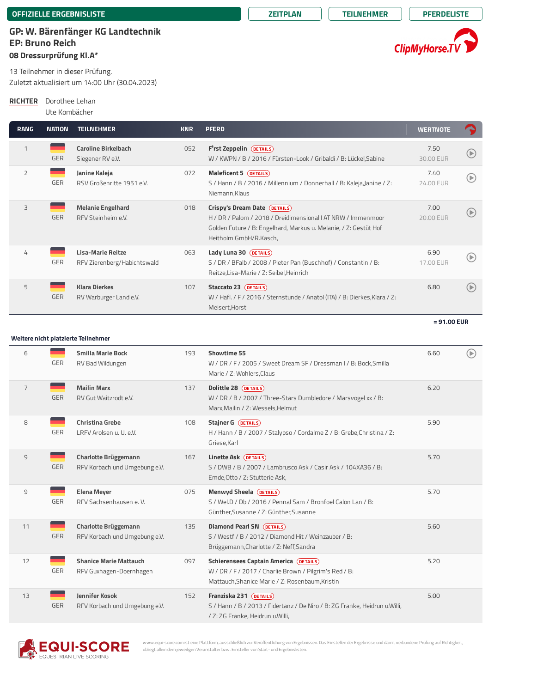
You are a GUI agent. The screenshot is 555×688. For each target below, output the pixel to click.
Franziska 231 (242, 596)
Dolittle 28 (237, 388)
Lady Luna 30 (241, 252)
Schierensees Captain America (264, 561)
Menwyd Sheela (244, 492)
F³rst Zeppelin (241, 148)
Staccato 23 (238, 287)
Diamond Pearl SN (247, 526)
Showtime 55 (227, 353)
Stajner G (235, 422)
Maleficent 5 (240, 173)
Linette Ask (238, 457)
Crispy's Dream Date (250, 207)
